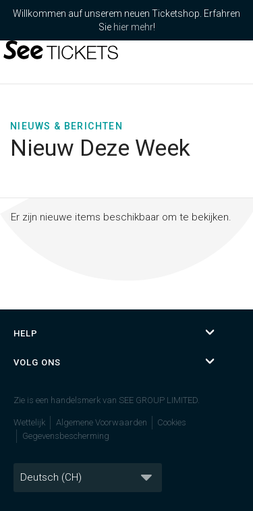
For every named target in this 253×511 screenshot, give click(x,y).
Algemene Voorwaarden (101, 422)
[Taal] (87, 477)
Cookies (171, 422)
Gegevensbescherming (65, 436)
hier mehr (133, 27)
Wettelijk (29, 422)
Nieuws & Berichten (66, 126)
